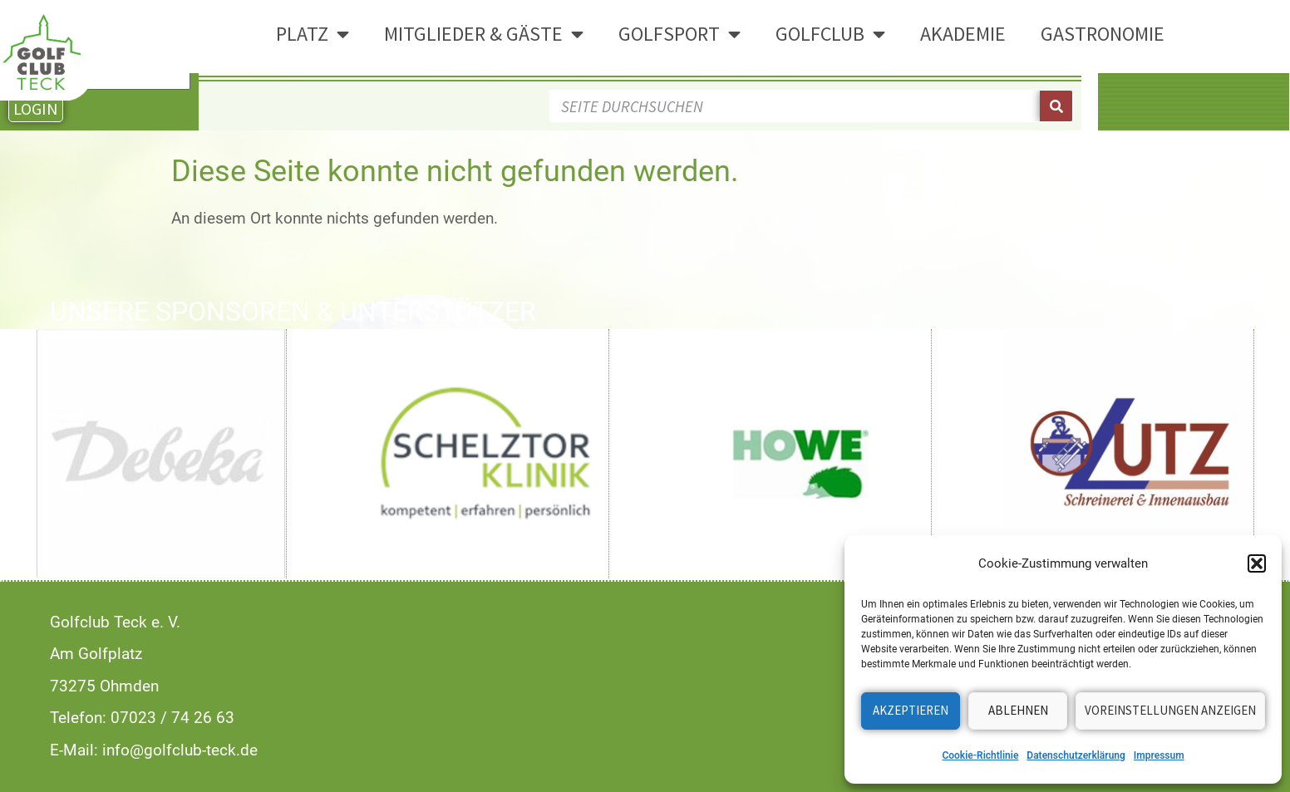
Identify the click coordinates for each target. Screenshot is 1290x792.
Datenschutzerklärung (1076, 755)
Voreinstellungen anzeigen (1170, 710)
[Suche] (1056, 106)
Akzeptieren (910, 710)
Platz (312, 34)
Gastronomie (1102, 34)
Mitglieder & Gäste (483, 34)
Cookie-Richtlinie (980, 755)
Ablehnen (1018, 710)
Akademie (963, 34)
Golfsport (679, 34)
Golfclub (830, 34)
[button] (1256, 563)
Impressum (1159, 755)
